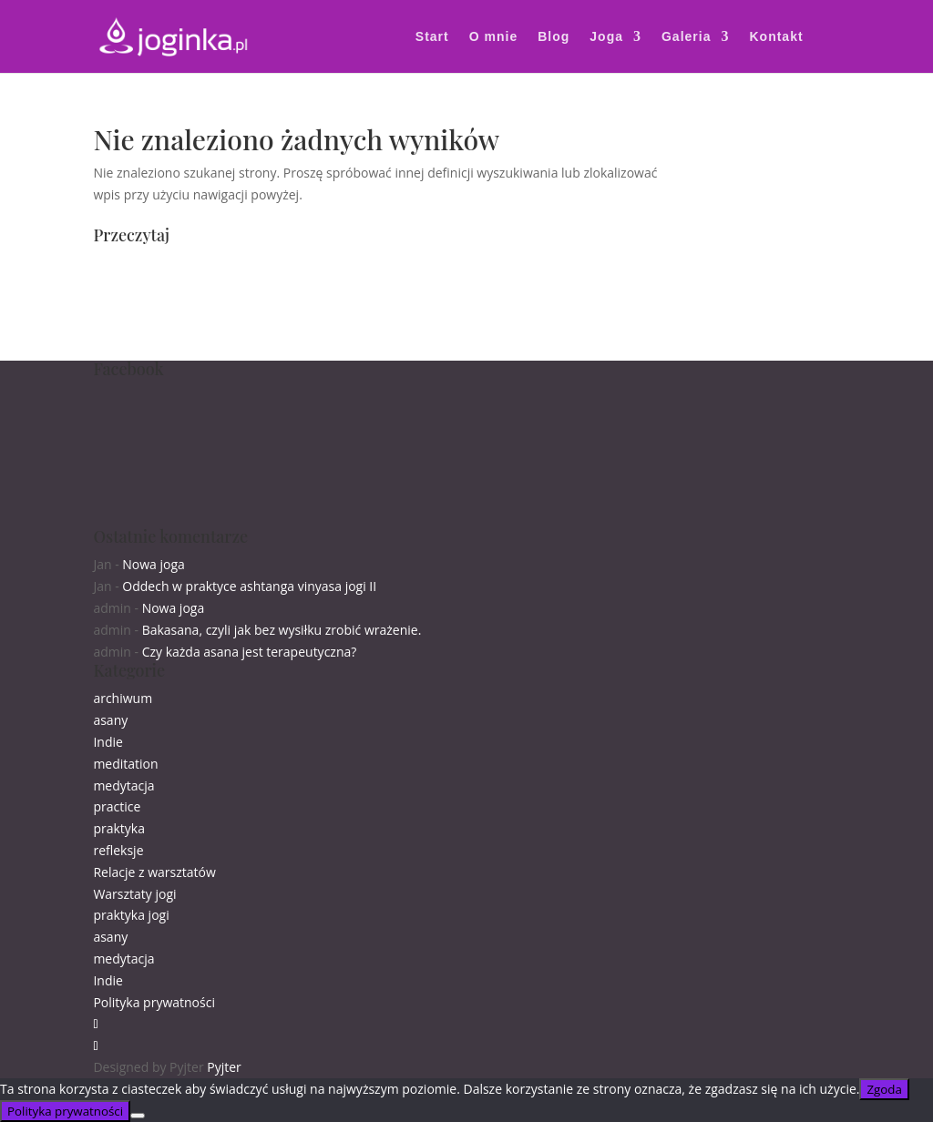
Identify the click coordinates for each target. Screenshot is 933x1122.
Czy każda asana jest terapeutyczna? (249, 651)
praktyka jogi (131, 914)
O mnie (493, 37)
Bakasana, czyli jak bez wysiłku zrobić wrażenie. (282, 629)
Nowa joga (153, 564)
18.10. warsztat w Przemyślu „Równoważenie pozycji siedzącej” (278, 305)
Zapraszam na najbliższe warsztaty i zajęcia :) (225, 262)
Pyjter (224, 1067)
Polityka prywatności (154, 1002)
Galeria (686, 37)
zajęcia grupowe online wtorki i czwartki (210, 283)
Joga (606, 37)
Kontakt (776, 37)
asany (110, 720)
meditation (125, 763)
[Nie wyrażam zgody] (137, 1115)
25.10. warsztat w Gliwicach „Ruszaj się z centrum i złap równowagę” (294, 327)
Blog (553, 37)
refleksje (118, 850)
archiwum (122, 698)
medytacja (123, 785)
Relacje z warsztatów (154, 872)
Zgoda (883, 1089)
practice (116, 806)
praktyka (119, 828)
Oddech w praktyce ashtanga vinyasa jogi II (249, 586)
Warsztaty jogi (134, 894)
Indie (107, 741)
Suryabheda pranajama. (164, 349)
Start (432, 37)
